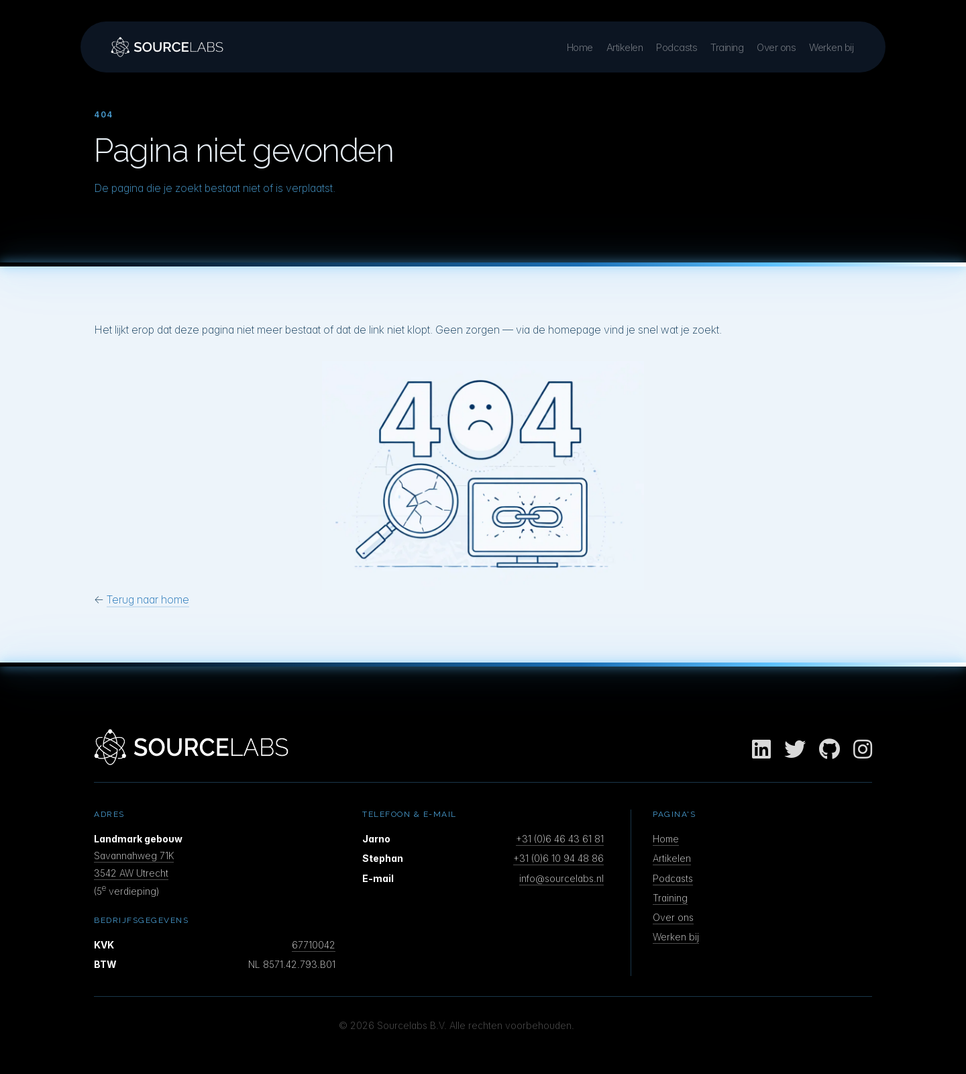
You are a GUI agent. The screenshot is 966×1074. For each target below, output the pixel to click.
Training (726, 47)
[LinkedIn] (761, 749)
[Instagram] (862, 749)
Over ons (776, 47)
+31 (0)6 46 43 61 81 (560, 838)
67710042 (313, 944)
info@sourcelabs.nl (561, 878)
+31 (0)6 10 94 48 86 (558, 858)
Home (580, 47)
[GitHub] (829, 749)
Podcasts (676, 47)
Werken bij (831, 47)
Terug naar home (148, 599)
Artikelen (624, 47)
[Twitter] (795, 749)
